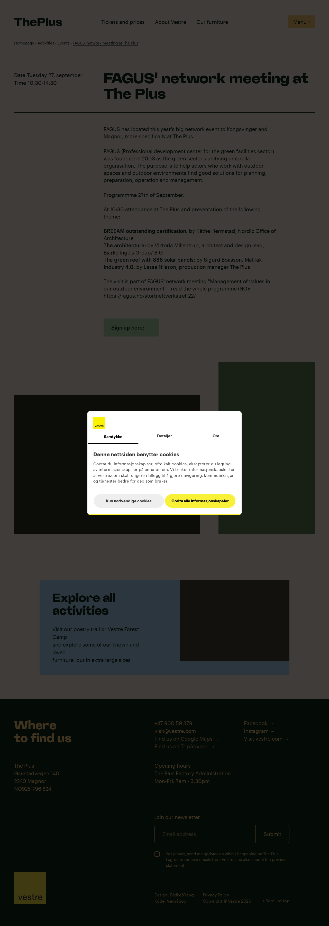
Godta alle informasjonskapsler (200, 500)
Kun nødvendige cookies (129, 500)
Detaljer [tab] (164, 435)
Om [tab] (216, 435)
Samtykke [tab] (113, 436)
